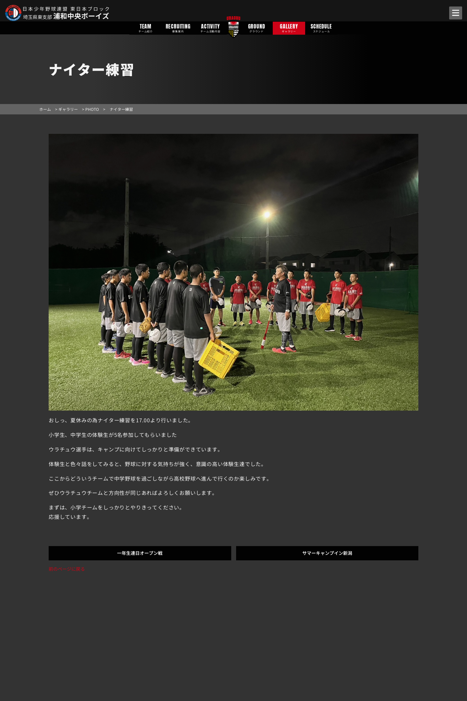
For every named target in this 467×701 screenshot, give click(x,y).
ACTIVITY (210, 27)
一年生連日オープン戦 (139, 553)
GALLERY (289, 27)
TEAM (145, 27)
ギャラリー (68, 109)
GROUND (256, 27)
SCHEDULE (321, 27)
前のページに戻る (67, 569)
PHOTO (92, 109)
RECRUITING (178, 27)
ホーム (45, 109)
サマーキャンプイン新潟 (327, 553)
